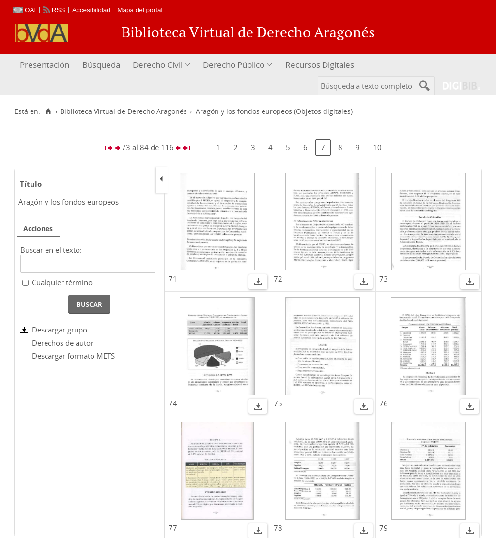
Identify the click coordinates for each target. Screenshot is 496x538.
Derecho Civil (158, 64)
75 (278, 403)
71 (173, 279)
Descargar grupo (59, 329)
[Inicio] (48, 111)
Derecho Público (233, 64)
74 (173, 403)
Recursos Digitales (319, 64)
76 (383, 403)
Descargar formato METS (73, 356)
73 (383, 279)
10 (377, 147)
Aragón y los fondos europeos (68, 201)
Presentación (44, 64)
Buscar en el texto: (51, 249)
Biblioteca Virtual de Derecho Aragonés (123, 111)
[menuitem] (46, 65)
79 (383, 528)
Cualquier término (62, 282)
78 (278, 528)
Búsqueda (101, 64)
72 (278, 279)
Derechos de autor (62, 343)
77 (173, 528)
